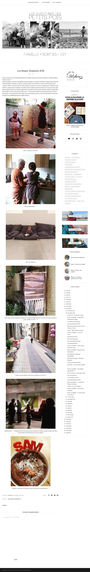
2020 (67, 299)
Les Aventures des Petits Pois (12, 570)
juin (68, 406)
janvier (69, 417)
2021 (67, 297)
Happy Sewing (76, 157)
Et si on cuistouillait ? (71, 172)
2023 (67, 293)
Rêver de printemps (72, 339)
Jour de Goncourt (72, 375)
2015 (67, 419)
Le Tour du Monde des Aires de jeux (75, 191)
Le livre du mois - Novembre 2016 (76, 373)
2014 (67, 421)
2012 (67, 426)
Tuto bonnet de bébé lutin (77, 257)
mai (68, 408)
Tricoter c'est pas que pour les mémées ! (76, 169)
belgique (67, 203)
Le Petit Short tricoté (73, 377)
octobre (69, 397)
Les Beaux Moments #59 (73, 362)
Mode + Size (80, 201)
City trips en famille (71, 198)
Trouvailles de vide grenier (73, 184)
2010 (67, 430)
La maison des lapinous (71, 193)
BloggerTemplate (27, 570)
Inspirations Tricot (72, 336)
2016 (67, 308)
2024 (67, 290)
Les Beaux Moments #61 (73, 324)
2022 (67, 295)
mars (68, 412)
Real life (67, 157)
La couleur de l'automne (73, 321)
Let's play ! (79, 176)
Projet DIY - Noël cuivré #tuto (75, 315)
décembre (70, 310)
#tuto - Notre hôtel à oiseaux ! (75, 330)
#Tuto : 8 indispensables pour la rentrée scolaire (74, 126)
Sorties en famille (70, 162)
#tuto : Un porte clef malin (78, 264)
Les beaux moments (14, 499)
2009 (67, 432)
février (69, 414)
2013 (67, 423)
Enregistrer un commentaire (11, 517)
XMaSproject (77, 174)
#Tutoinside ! (68, 164)
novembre (70, 313)
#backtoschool (75, 186)
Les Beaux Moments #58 (73, 380)
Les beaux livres (69, 176)
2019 (67, 301)
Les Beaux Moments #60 (73, 341)
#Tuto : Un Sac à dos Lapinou (76, 271)
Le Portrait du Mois (70, 181)
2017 (67, 306)
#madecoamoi (69, 174)
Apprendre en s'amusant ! (72, 167)
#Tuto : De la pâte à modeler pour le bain (76, 277)
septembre (70, 399)
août (68, 401)
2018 (67, 304)
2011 (67, 428)
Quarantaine (68, 189)
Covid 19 (67, 186)
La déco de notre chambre (74, 386)
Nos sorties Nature (70, 179)
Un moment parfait (72, 343)
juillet (68, 403)
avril (68, 410)
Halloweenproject (70, 201)
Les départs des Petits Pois (73, 196)
